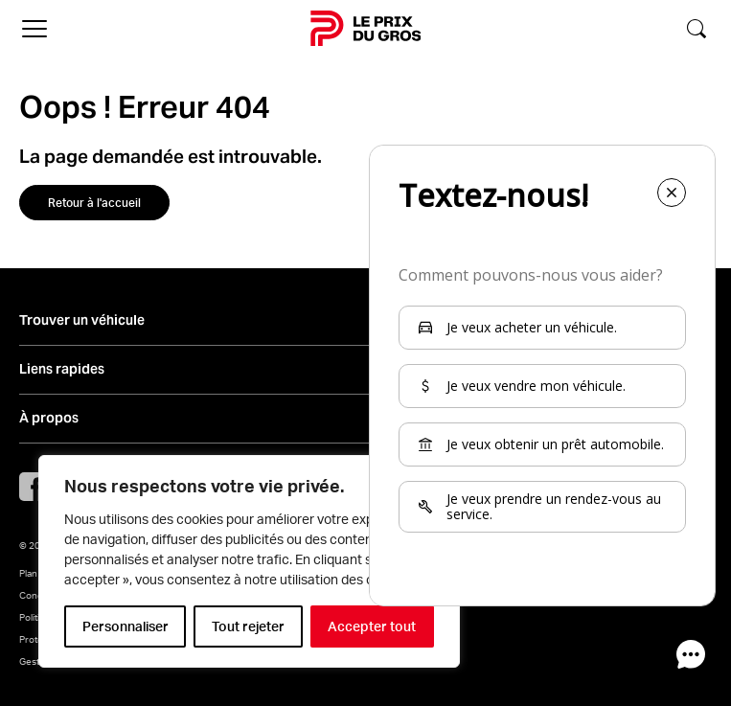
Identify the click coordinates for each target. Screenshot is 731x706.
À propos (49, 418)
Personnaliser (125, 626)
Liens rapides (61, 369)
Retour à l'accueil (94, 202)
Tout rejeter (248, 626)
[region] (249, 561)
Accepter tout (372, 626)
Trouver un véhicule (82, 320)
